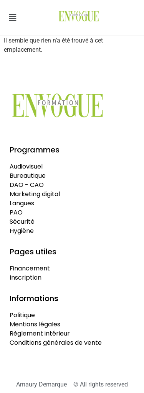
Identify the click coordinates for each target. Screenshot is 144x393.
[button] (12, 17)
